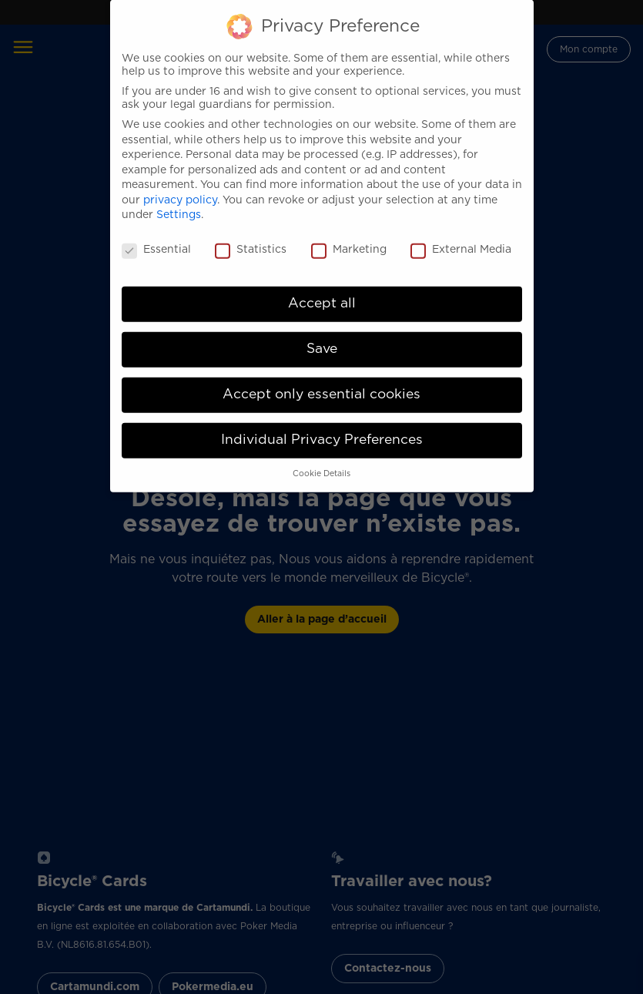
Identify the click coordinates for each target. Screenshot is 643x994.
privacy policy (180, 185)
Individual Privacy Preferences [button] (322, 425)
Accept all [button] (322, 289)
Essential (156, 236)
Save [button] (321, 334)
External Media (460, 236)
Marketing (349, 236)
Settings (178, 201)
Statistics (250, 236)
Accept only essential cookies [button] (321, 380)
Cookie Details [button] (321, 459)
